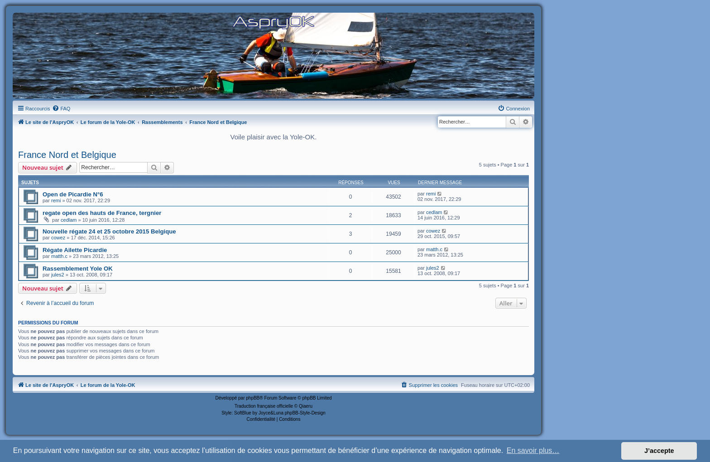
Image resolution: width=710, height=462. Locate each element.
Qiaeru (305, 406)
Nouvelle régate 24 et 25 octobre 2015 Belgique (109, 231)
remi (56, 200)
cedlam (69, 220)
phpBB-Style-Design (305, 412)
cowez (58, 237)
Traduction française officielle (264, 406)
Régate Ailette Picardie (75, 250)
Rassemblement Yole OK (78, 268)
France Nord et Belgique (67, 155)
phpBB (252, 397)
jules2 (57, 274)
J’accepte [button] (659, 450)
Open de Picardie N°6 (73, 194)
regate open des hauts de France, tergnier (102, 213)
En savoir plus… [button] (533, 450)
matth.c (59, 256)
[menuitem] (61, 108)
